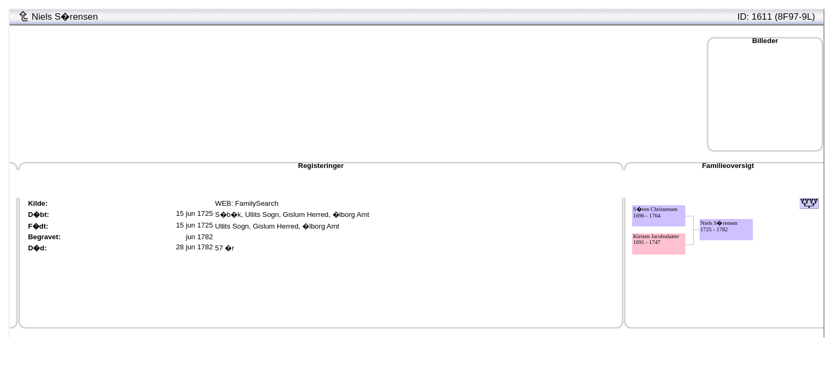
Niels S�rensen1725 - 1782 (718, 226)
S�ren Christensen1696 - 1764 (655, 212)
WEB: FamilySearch (246, 203)
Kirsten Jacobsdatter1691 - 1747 (656, 239)
